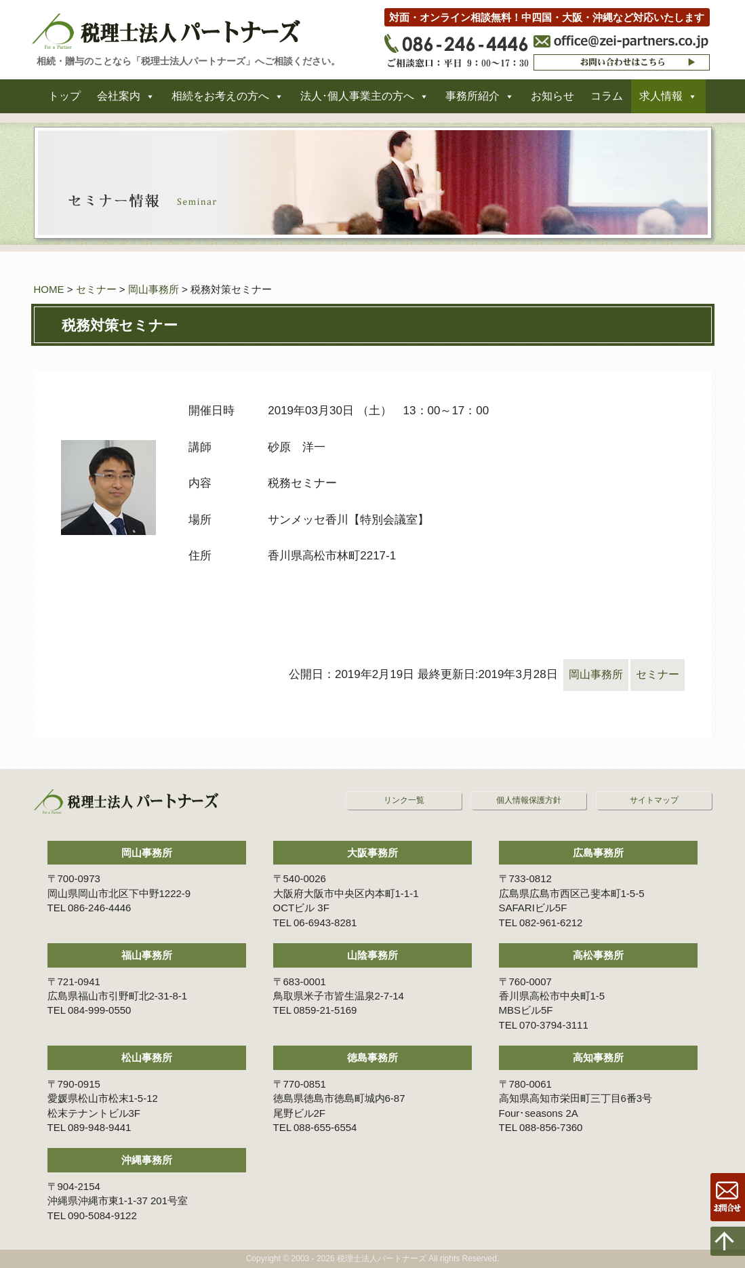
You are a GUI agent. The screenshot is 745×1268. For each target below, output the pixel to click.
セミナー (96, 289)
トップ (64, 100)
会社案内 (118, 100)
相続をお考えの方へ (220, 100)
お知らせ (552, 100)
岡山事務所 (153, 289)
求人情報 (661, 100)
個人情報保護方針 (528, 800)
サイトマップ (654, 800)
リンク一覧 (404, 800)
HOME (49, 289)
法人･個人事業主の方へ (357, 100)
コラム (606, 100)
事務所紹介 (472, 100)
